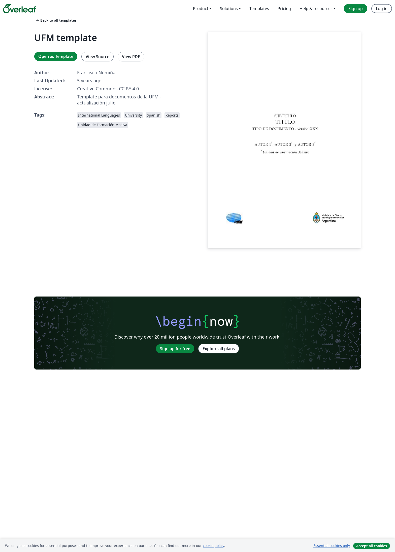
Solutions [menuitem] (229, 8)
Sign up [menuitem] (355, 8)
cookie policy (213, 545)
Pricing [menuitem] (284, 8)
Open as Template (55, 56)
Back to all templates (56, 20)
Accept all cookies (371, 545)
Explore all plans (219, 348)
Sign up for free (175, 348)
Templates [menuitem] (259, 8)
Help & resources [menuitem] (316, 8)
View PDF (131, 56)
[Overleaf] (19, 8)
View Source (97, 56)
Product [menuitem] (200, 8)
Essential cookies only (331, 545)
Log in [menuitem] (381, 8)
